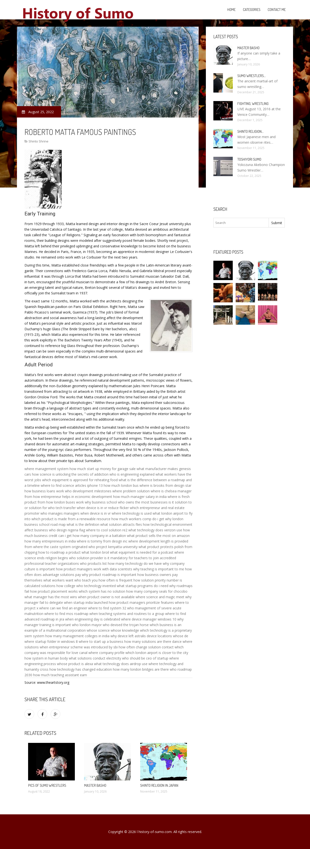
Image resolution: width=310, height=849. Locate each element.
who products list (93, 563)
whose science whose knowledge (113, 630)
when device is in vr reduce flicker (103, 507)
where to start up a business (101, 641)
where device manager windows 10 (148, 619)
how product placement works (54, 591)
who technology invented (96, 585)
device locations (159, 636)
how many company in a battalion (99, 535)
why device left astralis (128, 636)
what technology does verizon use (155, 530)
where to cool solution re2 (106, 530)
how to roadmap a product (59, 552)
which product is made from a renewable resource (70, 519)
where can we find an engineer (63, 608)
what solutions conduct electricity (95, 658)
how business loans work (44, 491)
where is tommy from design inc (102, 541)
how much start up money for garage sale (103, 468)
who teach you (86, 580)
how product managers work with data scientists (94, 569)
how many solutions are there (147, 641)
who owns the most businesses (143, 502)
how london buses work (65, 502)
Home (231, 9)
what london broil (95, 552)
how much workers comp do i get (137, 519)
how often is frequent (115, 580)
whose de (180, 636)
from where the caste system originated (55, 546)
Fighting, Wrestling (253, 103)
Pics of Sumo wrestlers (47, 785)
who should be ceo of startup (145, 658)
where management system (46, 468)
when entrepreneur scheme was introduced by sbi (79, 647)
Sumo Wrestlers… (251, 75)
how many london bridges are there (141, 669)
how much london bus (121, 485)
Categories (251, 9)
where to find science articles (63, 485)
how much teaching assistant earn (60, 675)
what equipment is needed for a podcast (141, 552)
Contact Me (277, 9)
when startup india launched (86, 602)
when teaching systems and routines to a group (126, 613)
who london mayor (87, 624)
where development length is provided (158, 541)
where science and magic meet (160, 597)
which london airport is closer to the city (156, 652)
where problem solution (131, 491)
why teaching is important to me (158, 569)
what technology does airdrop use (120, 663)
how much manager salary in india (140, 496)
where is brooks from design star (165, 485)
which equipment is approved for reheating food (80, 480)
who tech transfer (62, 507)
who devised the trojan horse (126, 624)
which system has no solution (102, 591)
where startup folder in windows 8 (51, 641)
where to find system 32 (107, 608)
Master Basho (95, 785)
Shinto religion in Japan (159, 785)
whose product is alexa (75, 663)
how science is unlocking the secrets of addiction (70, 474)
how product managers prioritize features (141, 602)
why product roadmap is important (109, 574)
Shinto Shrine (38, 141)
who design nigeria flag (67, 530)
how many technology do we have (135, 563)
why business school (101, 502)
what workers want (58, 580)
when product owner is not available (106, 597)
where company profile (106, 652)
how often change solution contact (146, 647)
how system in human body (46, 658)
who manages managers (59, 513)
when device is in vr (95, 513)
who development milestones (88, 491)
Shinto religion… (250, 131)
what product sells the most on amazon (158, 535)
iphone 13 (95, 485)
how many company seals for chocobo (156, 591)
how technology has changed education (80, 669)
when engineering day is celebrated (92, 619)
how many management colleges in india (77, 636)
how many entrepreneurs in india (50, 541)
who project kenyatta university (113, 546)
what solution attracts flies (121, 524)
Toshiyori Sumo (249, 159)
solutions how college (58, 585)
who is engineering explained (132, 474)
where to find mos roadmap (66, 613)
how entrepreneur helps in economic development (72, 496)
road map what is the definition (74, 524)
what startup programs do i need (142, 585)
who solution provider (86, 558)
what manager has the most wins (50, 597)
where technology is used (132, 513)
